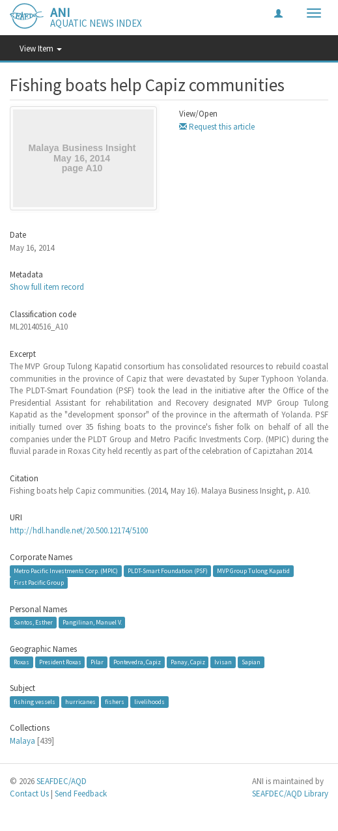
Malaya (22, 740)
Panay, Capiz (188, 662)
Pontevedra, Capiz (137, 662)
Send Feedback (81, 793)
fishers (114, 701)
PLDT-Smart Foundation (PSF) (168, 571)
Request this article (217, 126)
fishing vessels (34, 701)
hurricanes (80, 701)
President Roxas (60, 662)
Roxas (21, 662)
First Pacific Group (39, 582)
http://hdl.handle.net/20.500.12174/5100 (79, 530)
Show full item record (47, 286)
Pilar (97, 662)
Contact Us (29, 793)
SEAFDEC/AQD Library (290, 793)
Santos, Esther (33, 622)
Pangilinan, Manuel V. (92, 622)
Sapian (251, 662)
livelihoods (149, 701)
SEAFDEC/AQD (61, 781)
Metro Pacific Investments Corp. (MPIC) (66, 571)
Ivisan (223, 662)
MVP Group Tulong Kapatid (253, 571)
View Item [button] (41, 48)
